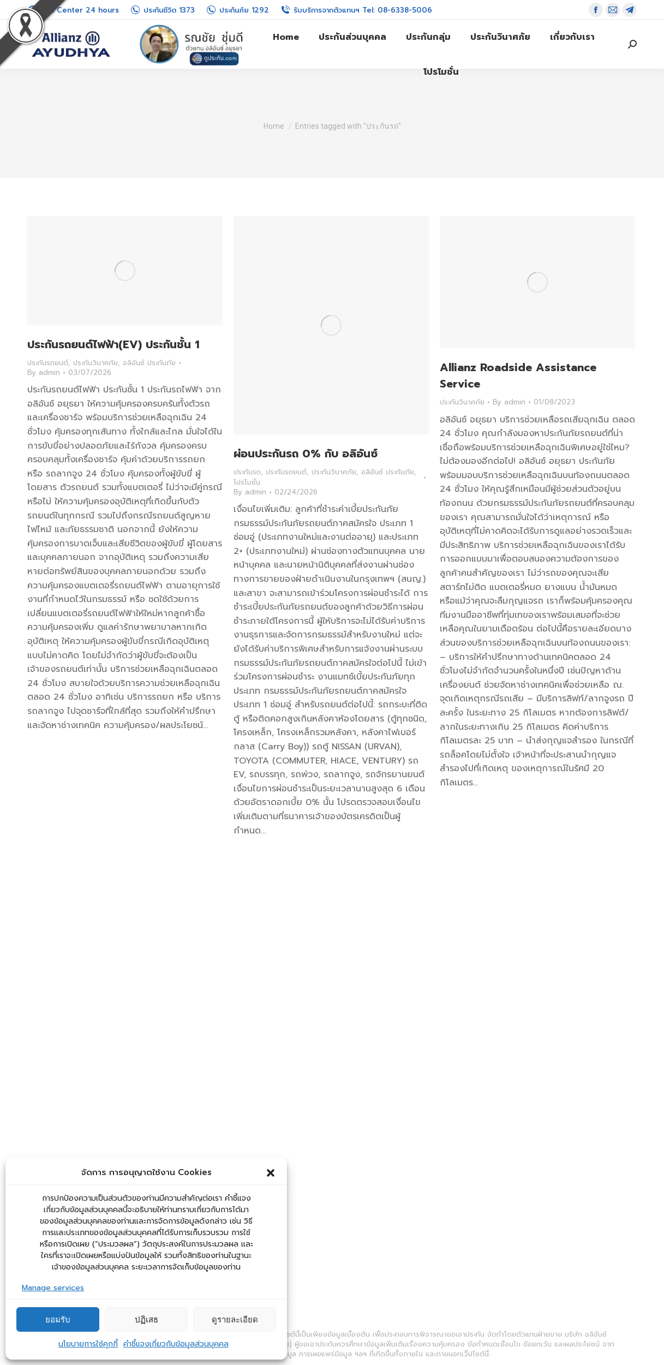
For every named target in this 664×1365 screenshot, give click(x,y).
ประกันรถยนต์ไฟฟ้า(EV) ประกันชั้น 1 (113, 344)
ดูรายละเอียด (235, 1319)
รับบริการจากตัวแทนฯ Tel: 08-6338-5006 (356, 10)
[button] (270, 1172)
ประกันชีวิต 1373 (162, 10)
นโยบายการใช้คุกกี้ (88, 1344)
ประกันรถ (247, 472)
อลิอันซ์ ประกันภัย (149, 362)
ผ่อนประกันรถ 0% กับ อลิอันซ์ (306, 453)
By (43, 373)
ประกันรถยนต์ (47, 362)
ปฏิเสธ (146, 1319)
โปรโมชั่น (247, 482)
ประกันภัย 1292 (237, 10)
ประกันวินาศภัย (95, 362)
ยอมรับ (57, 1319)
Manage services (53, 1288)
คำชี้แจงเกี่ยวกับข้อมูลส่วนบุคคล (176, 1344)
